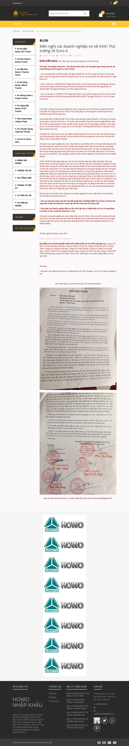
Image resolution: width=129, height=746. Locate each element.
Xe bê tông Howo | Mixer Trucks (21, 85)
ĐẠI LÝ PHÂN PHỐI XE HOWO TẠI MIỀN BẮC (76, 701)
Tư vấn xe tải (54, 701)
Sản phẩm (53, 697)
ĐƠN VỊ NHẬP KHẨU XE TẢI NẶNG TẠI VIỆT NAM (78, 694)
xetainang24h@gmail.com (104, 714)
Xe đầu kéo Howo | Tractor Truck (22, 72)
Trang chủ (53, 693)
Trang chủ (16, 31)
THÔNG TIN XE (24, 170)
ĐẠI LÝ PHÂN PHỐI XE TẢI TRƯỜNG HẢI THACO (77, 726)
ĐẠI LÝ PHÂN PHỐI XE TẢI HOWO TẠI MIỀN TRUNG (77, 707)
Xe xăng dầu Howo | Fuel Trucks (22, 108)
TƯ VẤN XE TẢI (24, 195)
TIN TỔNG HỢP (28, 31)
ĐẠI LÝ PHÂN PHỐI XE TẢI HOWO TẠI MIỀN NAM (77, 713)
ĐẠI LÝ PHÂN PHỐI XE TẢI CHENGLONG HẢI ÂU (77, 720)
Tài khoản (18, 3)
